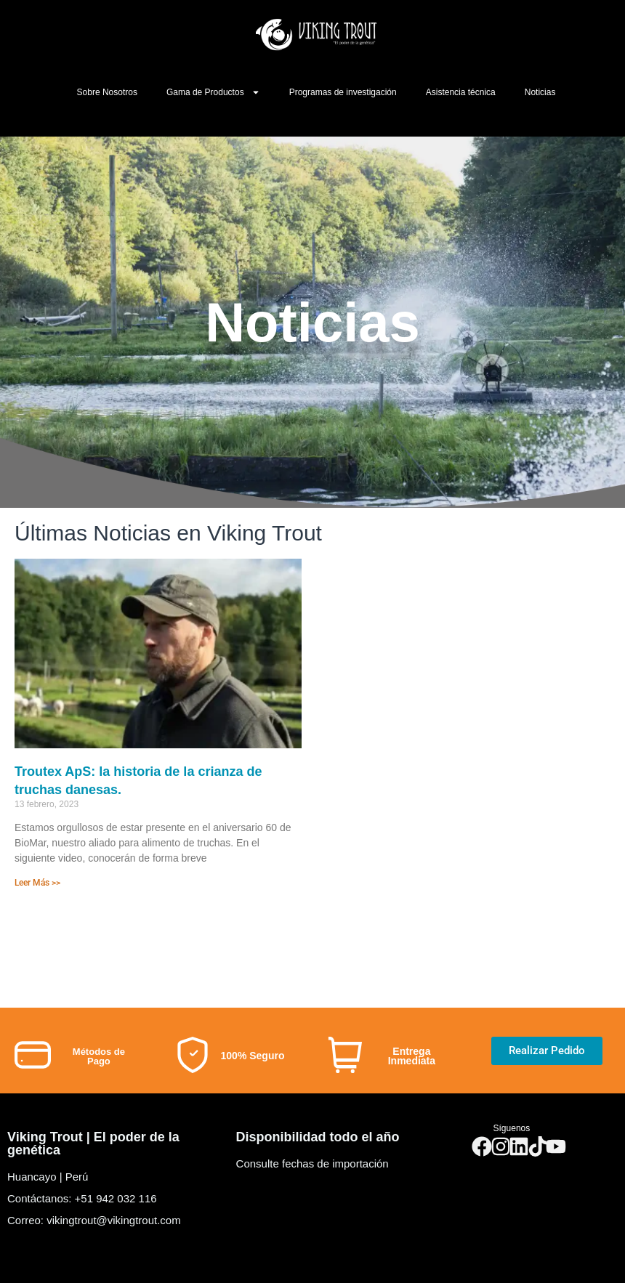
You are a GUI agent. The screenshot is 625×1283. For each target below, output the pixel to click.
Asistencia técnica (461, 92)
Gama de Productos (213, 92)
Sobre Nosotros (107, 92)
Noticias (540, 92)
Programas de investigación (343, 92)
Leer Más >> (37, 883)
